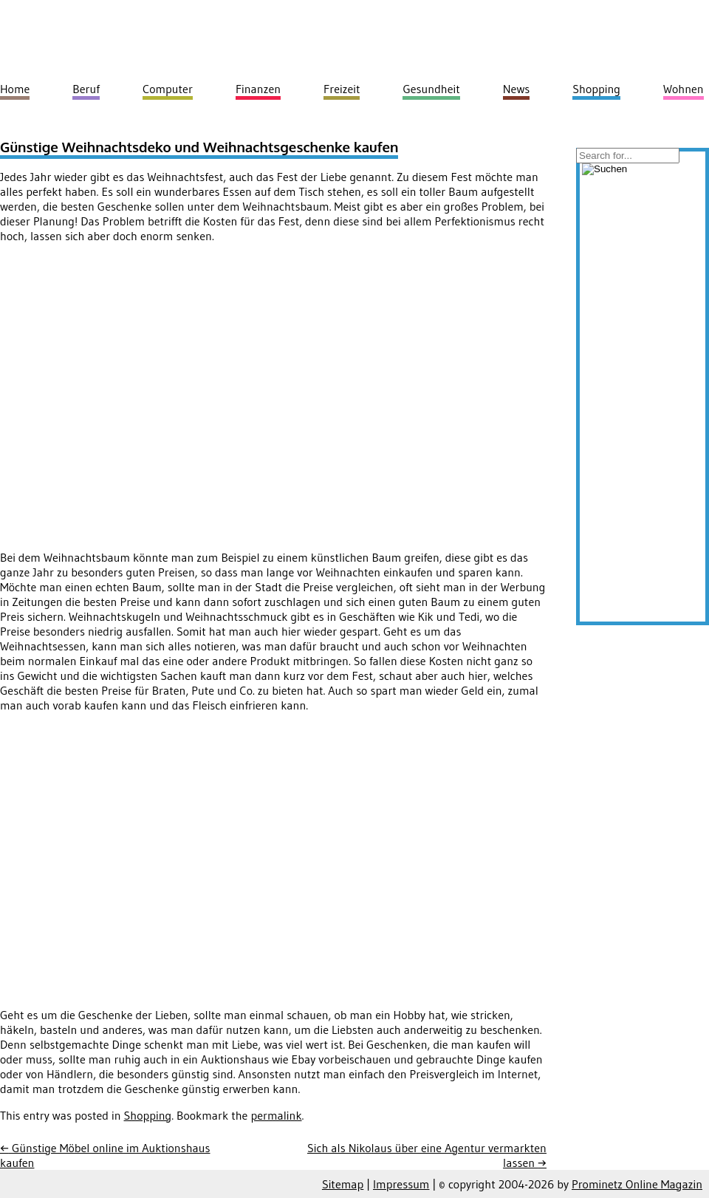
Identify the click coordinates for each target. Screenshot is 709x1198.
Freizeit (341, 88)
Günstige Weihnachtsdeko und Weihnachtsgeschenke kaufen (199, 146)
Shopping (148, 1115)
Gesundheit (431, 88)
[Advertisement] (138, 393)
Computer (168, 88)
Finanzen (258, 88)
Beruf (86, 88)
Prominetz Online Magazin (637, 1184)
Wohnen (683, 88)
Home (15, 88)
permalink (275, 1115)
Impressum (401, 1184)
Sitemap (342, 1184)
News (516, 88)
